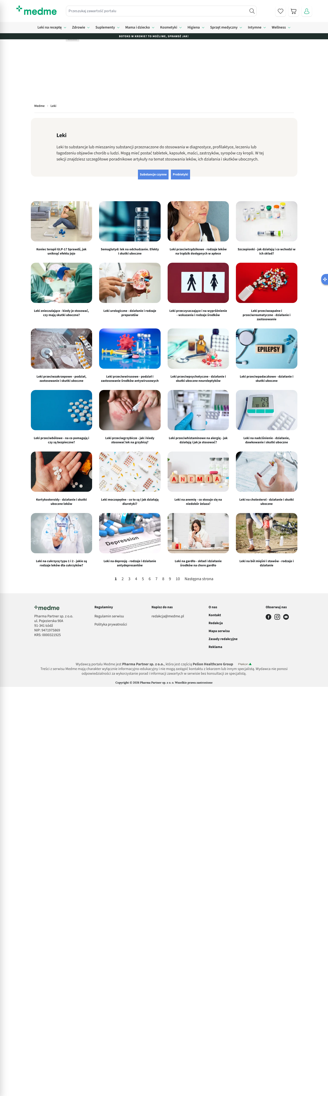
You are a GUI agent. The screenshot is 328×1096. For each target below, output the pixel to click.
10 (178, 579)
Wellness (279, 27)
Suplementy (105, 27)
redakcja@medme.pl (167, 616)
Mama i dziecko (137, 27)
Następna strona (198, 579)
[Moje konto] (307, 11)
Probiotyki (180, 174)
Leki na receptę (49, 27)
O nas (213, 607)
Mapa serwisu (219, 631)
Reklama (215, 647)
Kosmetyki (168, 27)
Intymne (254, 27)
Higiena (193, 27)
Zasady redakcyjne (223, 639)
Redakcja (216, 623)
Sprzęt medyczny (224, 27)
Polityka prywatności (110, 624)
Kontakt (215, 615)
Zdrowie (78, 27)
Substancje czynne (153, 174)
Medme (39, 106)
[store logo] (36, 10)
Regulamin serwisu (109, 616)
